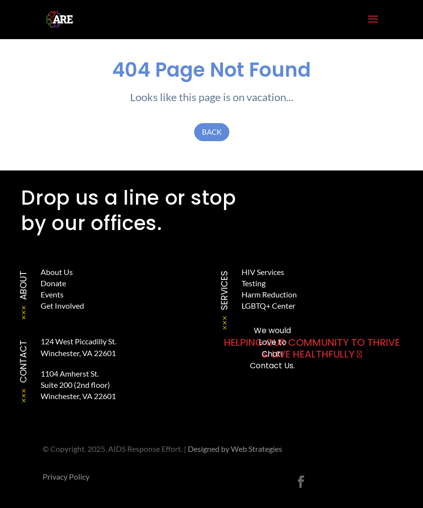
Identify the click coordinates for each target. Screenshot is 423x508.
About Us (57, 271)
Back (212, 131)
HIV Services (263, 271)
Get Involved (62, 305)
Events (52, 294)
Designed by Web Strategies (235, 448)
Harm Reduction (269, 294)
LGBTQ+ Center (268, 305)
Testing (254, 283)
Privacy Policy (66, 476)
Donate (53, 283)
